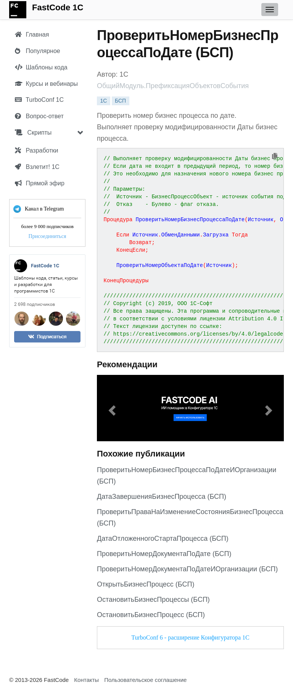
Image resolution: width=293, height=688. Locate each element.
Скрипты (33, 132)
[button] (111, 408)
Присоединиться (47, 236)
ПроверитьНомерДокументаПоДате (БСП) (164, 554)
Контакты (86, 680)
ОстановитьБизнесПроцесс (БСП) (151, 615)
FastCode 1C (57, 7)
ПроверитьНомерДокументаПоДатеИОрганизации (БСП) (187, 569)
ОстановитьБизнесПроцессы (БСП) (153, 599)
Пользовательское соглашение (145, 680)
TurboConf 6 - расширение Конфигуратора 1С (190, 637)
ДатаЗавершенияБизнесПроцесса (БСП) (161, 496)
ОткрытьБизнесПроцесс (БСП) (145, 584)
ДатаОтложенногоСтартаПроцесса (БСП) (163, 538)
